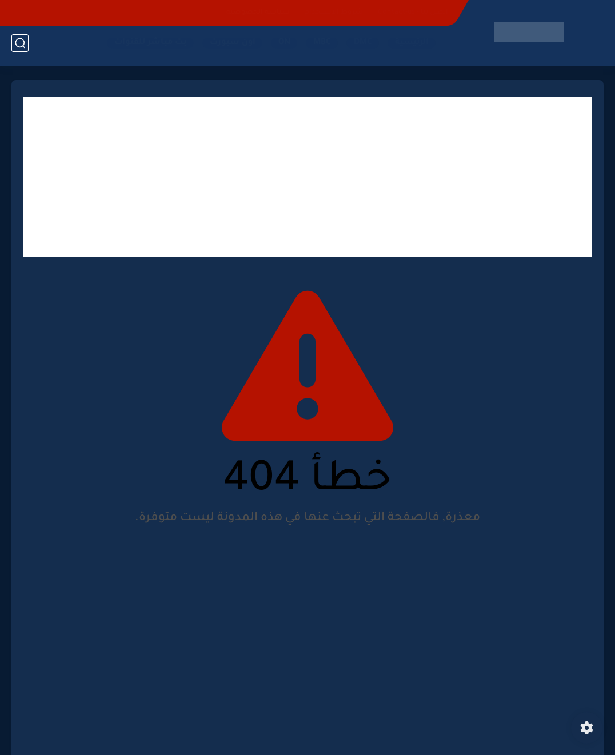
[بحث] (20, 46)
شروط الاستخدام (334, 13)
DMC (359, 46)
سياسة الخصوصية (258, 13)
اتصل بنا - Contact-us (413, 13)
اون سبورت (229, 46)
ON (281, 46)
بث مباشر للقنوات (147, 46)
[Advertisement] (307, 177)
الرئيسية (408, 46)
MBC (319, 46)
